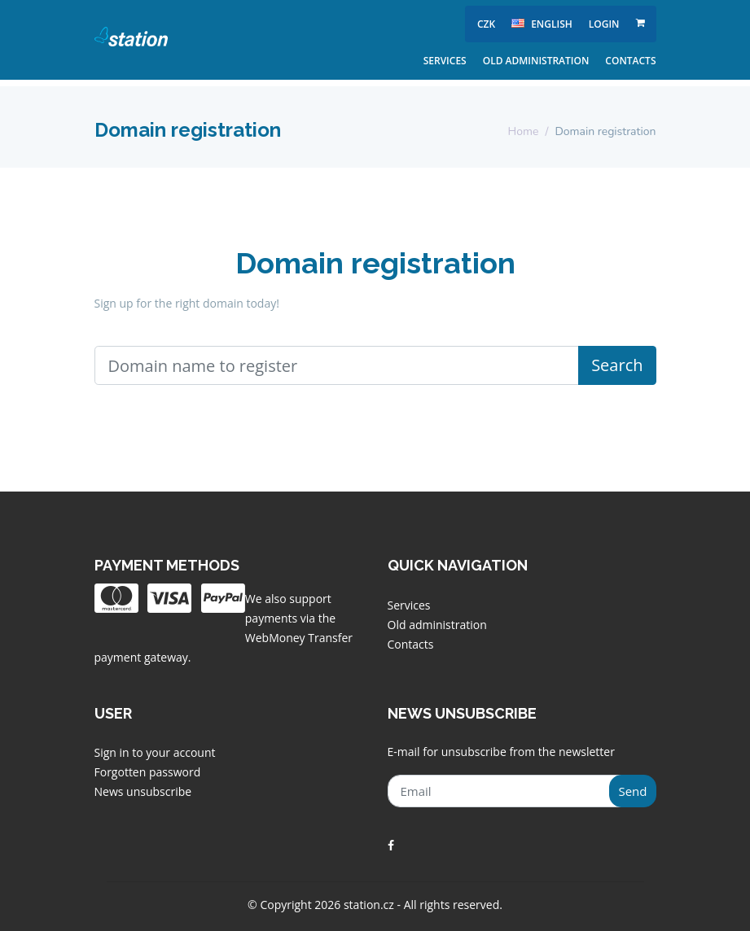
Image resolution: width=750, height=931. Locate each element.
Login (604, 24)
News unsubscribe (143, 791)
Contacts (630, 61)
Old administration (536, 61)
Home (523, 131)
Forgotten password (147, 772)
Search (617, 365)
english (541, 24)
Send (632, 791)
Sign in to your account (155, 752)
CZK (486, 24)
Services (445, 61)
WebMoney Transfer (299, 637)
